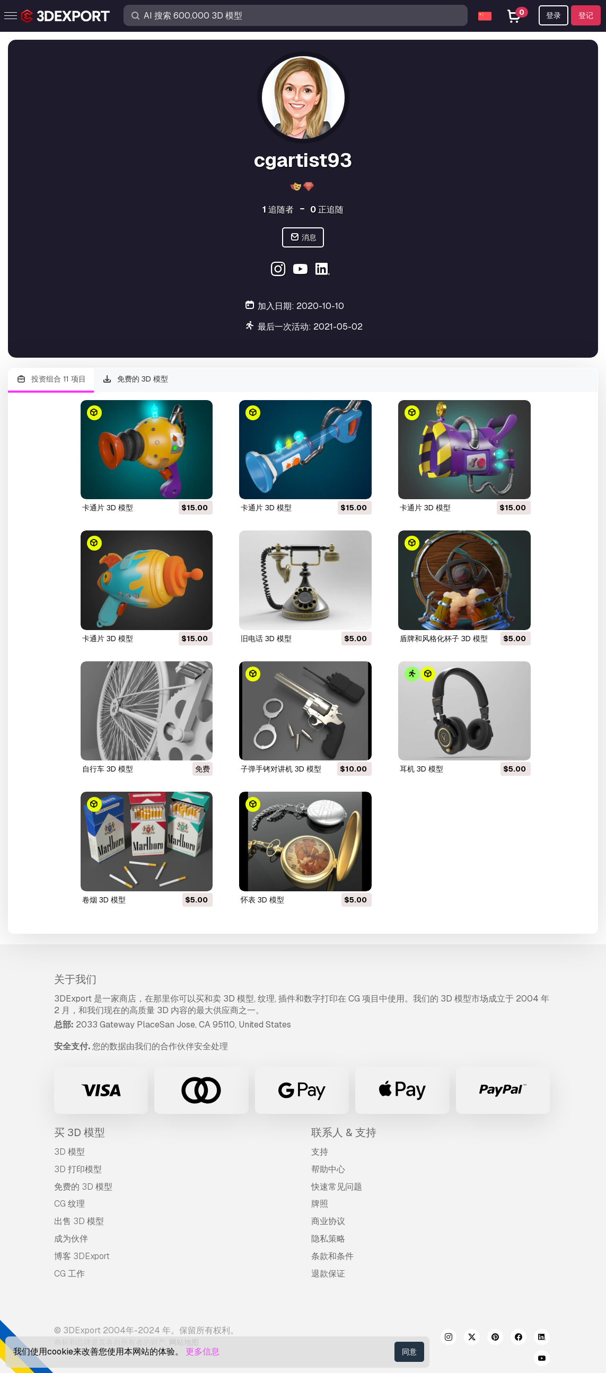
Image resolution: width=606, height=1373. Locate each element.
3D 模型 (69, 1151)
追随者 (278, 209)
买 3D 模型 (79, 1132)
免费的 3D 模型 (135, 379)
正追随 (327, 209)
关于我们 (75, 979)
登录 (553, 15)
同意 (409, 1352)
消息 (303, 238)
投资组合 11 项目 (51, 379)
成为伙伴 (71, 1238)
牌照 (319, 1203)
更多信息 (202, 1351)
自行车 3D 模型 (107, 769)
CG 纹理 (69, 1203)
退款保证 (328, 1273)
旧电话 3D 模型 (266, 638)
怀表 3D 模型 (262, 900)
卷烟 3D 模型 (104, 900)
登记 (585, 15)
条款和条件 (332, 1256)
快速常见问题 (336, 1186)
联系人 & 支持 (343, 1132)
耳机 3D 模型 (421, 769)
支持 (319, 1151)
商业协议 (328, 1221)
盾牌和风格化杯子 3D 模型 (444, 638)
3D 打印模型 (78, 1169)
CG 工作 (69, 1273)
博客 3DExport (82, 1256)
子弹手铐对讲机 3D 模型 (281, 769)
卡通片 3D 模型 (107, 507)
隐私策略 (328, 1238)
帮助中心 (328, 1169)
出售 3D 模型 (79, 1221)
